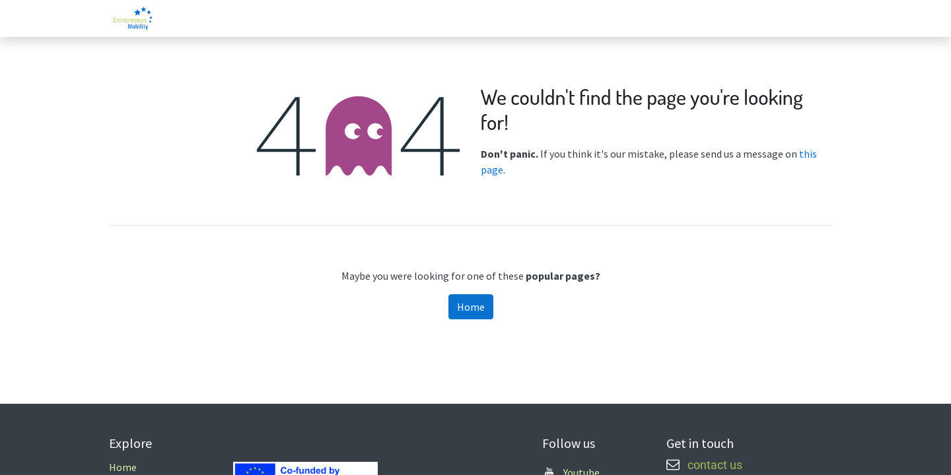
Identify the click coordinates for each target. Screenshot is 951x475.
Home (471, 306)
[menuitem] (730, 18)
